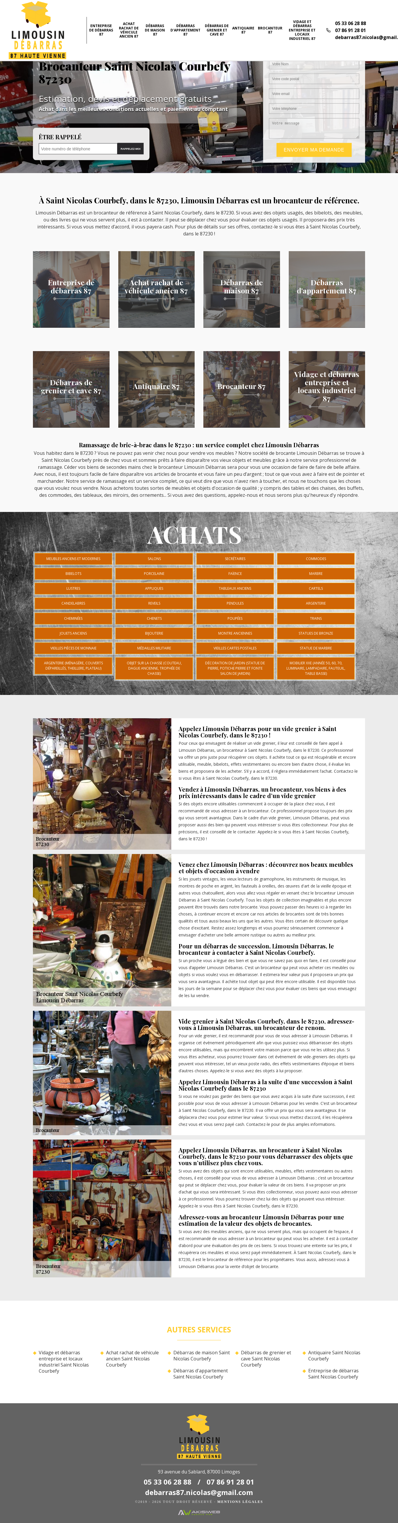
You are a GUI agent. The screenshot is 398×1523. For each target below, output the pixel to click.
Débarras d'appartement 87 (185, 30)
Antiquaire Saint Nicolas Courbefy (334, 1356)
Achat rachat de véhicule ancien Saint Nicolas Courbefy (132, 1359)
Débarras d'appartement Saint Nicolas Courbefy (200, 1374)
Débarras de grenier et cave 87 (217, 30)
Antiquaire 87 (243, 30)
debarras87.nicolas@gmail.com (199, 1492)
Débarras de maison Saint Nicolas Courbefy (201, 1356)
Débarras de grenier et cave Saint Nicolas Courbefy (266, 1359)
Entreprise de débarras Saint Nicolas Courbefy (333, 1374)
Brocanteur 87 (270, 30)
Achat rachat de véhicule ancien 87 (129, 30)
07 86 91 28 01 (350, 30)
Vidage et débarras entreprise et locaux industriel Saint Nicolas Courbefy (64, 1362)
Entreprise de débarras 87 (101, 30)
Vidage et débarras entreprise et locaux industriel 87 (302, 30)
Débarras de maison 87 (155, 30)
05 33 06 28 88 (350, 23)
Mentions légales (240, 1502)
